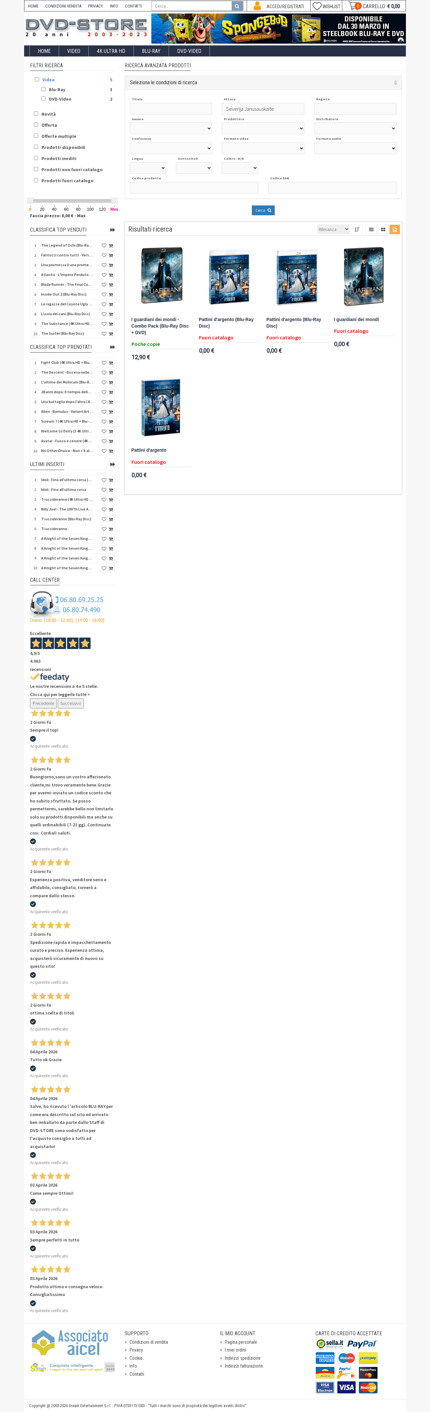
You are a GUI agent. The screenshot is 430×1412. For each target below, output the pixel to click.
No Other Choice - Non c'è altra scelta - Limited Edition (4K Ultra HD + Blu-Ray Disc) (67, 450)
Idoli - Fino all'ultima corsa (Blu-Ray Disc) (67, 479)
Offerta (49, 125)
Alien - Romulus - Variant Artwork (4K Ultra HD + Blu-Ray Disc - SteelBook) (67, 411)
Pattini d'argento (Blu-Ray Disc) (226, 323)
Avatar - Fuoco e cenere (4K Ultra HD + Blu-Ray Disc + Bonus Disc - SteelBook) (67, 440)
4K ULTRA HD (111, 51)
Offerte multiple (58, 136)
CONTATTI (133, 6)
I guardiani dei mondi (356, 319)
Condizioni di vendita (149, 1342)
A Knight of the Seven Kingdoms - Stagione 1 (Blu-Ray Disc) (67, 548)
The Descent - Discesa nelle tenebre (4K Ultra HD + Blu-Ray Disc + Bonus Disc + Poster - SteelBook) (67, 372)
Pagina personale (241, 1342)
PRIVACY (95, 6)
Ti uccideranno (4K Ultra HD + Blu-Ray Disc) (67, 499)
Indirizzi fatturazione (244, 1366)
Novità (48, 114)
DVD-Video (189, 51)
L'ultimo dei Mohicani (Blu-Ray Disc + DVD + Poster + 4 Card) (67, 382)
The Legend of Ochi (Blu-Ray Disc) (67, 245)
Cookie (136, 1358)
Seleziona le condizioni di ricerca (163, 82)
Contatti (137, 1374)
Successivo (70, 703)
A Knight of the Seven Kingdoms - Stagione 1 (67, 538)
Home (44, 51)
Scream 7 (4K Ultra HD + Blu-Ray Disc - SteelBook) (67, 421)
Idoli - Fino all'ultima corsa (63, 489)
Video (73, 51)
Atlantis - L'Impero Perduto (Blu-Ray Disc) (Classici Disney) (67, 274)
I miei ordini (235, 1350)
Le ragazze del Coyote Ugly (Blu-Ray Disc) (67, 303)
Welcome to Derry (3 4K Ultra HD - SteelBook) (67, 431)
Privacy (136, 1350)
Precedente (43, 703)
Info (133, 1366)
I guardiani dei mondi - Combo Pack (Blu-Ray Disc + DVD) (160, 326)
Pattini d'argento (149, 450)
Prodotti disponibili (63, 147)
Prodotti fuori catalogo (67, 181)
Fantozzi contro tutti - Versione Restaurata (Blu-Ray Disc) (67, 254)
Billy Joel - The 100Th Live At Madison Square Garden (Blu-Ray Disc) (67, 509)
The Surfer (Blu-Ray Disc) (62, 333)
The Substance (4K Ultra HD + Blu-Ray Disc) (67, 323)
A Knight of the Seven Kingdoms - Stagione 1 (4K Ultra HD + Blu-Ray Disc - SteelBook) (67, 567)
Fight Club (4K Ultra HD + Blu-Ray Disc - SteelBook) (67, 362)
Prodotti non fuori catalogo (72, 169)
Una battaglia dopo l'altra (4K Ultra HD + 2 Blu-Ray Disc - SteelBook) (67, 401)
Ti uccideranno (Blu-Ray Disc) (66, 518)
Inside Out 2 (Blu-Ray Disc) (63, 294)
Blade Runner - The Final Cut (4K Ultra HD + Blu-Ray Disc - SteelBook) (67, 284)
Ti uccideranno (54, 528)
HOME (33, 6)
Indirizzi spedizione (243, 1358)
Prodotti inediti (58, 158)
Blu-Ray (151, 51)
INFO (114, 6)
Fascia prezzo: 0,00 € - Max (57, 216)
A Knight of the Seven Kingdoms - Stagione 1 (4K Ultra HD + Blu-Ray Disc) (67, 558)
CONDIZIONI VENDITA (63, 6)
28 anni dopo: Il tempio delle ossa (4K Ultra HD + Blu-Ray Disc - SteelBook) (67, 391)
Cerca (263, 210)
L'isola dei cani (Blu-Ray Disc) (65, 313)
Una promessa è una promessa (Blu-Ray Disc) (67, 264)
